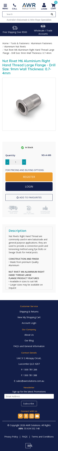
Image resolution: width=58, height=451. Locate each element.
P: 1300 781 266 (29, 369)
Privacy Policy (11, 436)
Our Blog (29, 340)
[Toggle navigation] (5, 6)
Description (17, 231)
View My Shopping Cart (29, 317)
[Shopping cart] (53, 6)
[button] (29, 197)
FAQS (25, 436)
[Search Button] (52, 14)
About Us (29, 334)
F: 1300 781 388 (29, 375)
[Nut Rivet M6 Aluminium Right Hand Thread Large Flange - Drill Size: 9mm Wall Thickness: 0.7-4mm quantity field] (15, 162)
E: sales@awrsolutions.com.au (29, 380)
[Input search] (28, 14)
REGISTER (29, 177)
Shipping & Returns (29, 311)
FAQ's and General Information (29, 346)
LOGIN (29, 186)
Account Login (29, 322)
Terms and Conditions (43, 436)
